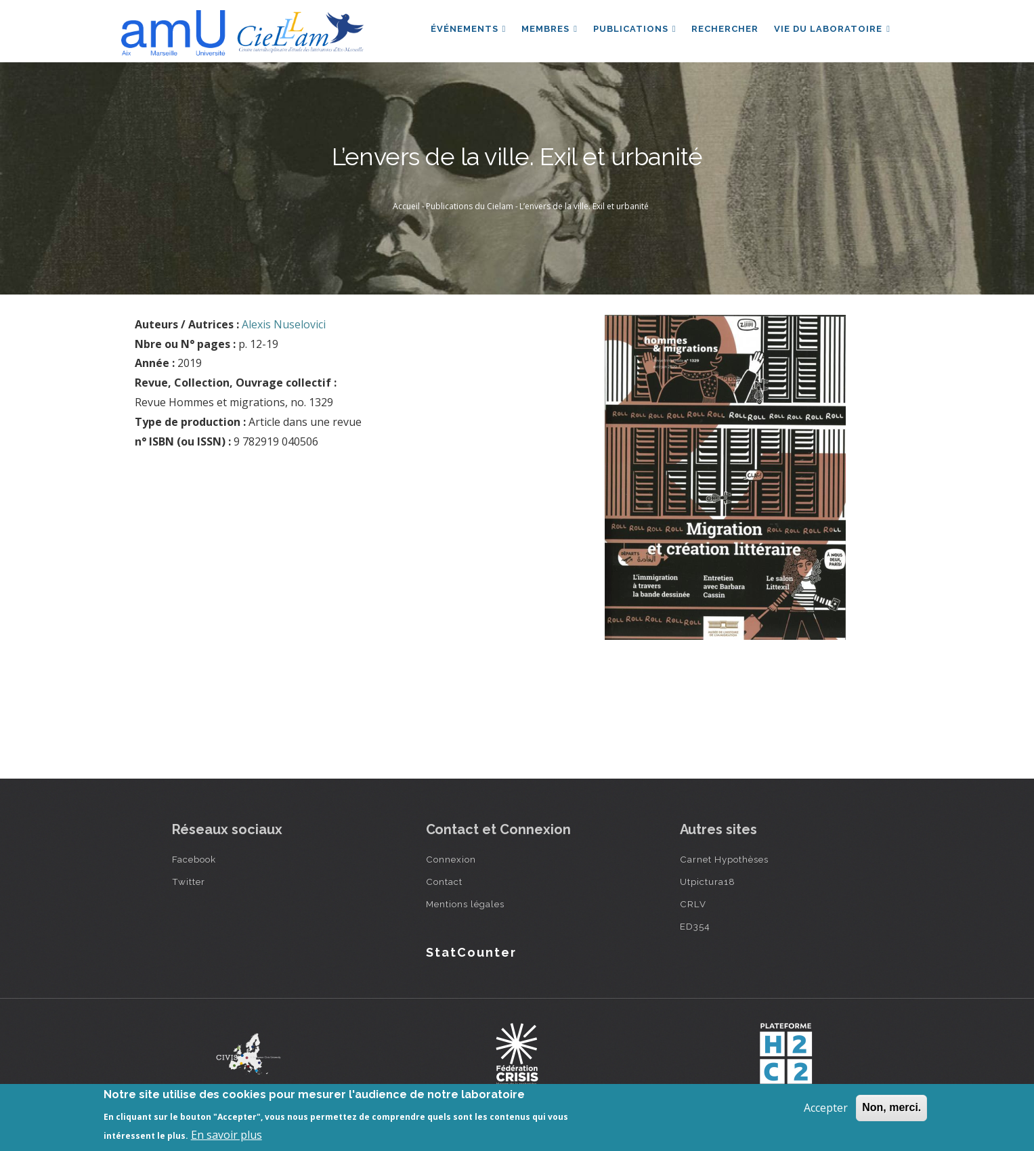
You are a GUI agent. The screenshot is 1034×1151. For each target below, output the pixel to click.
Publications (632, 29)
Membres (547, 29)
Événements (464, 29)
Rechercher (724, 29)
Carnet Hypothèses (724, 859)
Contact (444, 881)
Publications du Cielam (469, 206)
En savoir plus (226, 1134)
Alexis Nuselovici (284, 324)
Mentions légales (465, 903)
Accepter (826, 1107)
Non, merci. (891, 1107)
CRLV (693, 903)
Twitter (188, 881)
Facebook (194, 859)
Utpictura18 (707, 881)
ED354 (695, 926)
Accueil (406, 206)
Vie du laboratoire (832, 29)
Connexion (451, 859)
